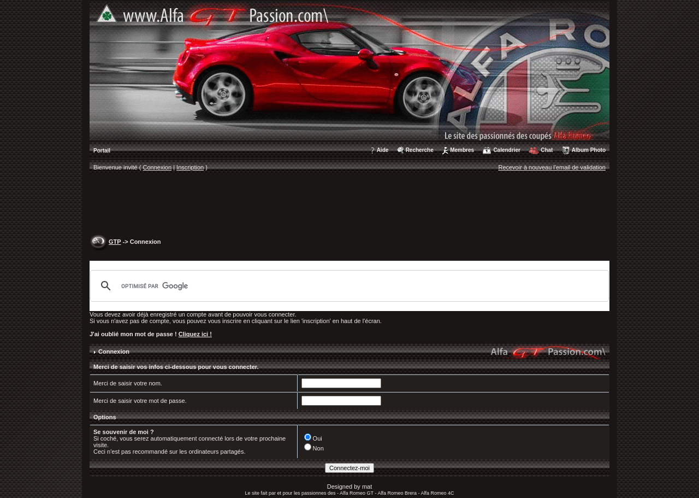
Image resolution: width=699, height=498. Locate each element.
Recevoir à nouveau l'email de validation (552, 167)
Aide (383, 150)
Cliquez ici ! (195, 334)
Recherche (420, 150)
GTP (115, 241)
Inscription (190, 167)
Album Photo (589, 150)
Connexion (157, 167)
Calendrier (506, 150)
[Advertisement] (349, 205)
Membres (462, 150)
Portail (101, 151)
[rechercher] (347, 285)
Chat (547, 150)
